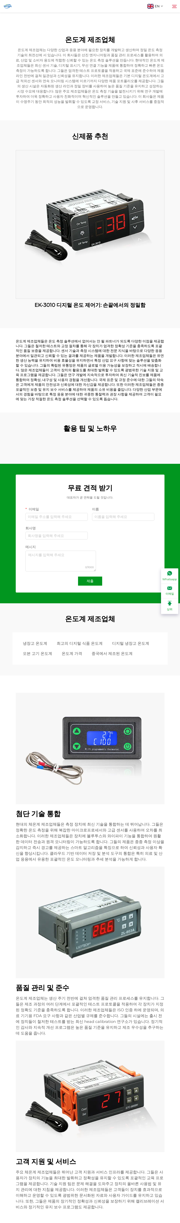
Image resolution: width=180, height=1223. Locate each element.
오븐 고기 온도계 (37, 653)
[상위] (169, 606)
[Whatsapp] (169, 576)
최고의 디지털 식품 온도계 (80, 643)
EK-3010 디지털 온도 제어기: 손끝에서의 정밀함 (90, 305)
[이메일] (169, 591)
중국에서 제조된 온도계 (112, 653)
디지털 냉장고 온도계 (130, 643)
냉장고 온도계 (35, 643)
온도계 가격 (72, 653)
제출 (90, 581)
